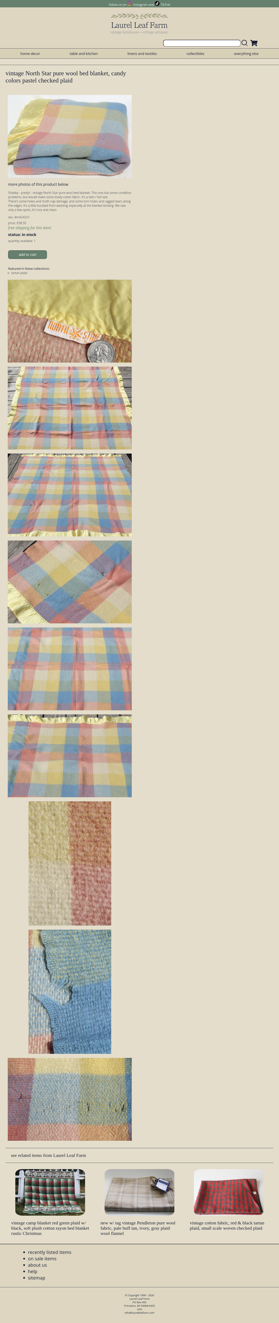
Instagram (140, 5)
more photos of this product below (38, 184)
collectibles (195, 53)
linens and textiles (142, 53)
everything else (246, 53)
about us (37, 1265)
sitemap (36, 1277)
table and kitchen (84, 53)
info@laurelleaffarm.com (139, 1312)
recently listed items (49, 1252)
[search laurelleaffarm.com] (245, 43)
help (32, 1271)
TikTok (165, 5)
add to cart (27, 254)
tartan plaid (19, 273)
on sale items (42, 1258)
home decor (30, 53)
